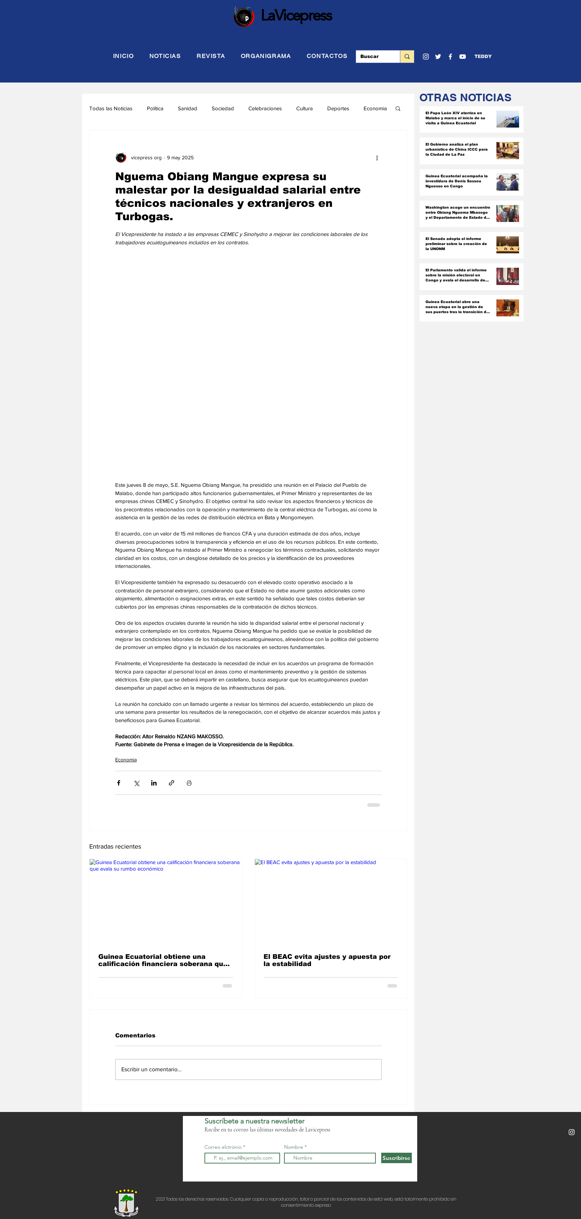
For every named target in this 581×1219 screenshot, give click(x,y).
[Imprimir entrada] (189, 782)
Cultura (304, 108)
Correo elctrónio (223, 1146)
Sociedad (223, 108)
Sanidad (187, 108)
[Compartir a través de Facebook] (118, 782)
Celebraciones (265, 108)
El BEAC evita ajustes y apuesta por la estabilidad (327, 960)
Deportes (338, 108)
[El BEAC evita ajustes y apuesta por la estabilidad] (331, 902)
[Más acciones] (377, 157)
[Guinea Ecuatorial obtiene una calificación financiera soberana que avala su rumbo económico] (166, 902)
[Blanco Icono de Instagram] (426, 57)
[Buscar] (372, 56)
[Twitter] (438, 57)
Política (155, 108)
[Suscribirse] (396, 1158)
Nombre (293, 1146)
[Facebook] (450, 57)
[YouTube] (463, 57)
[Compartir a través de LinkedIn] (153, 782)
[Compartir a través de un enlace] (171, 782)
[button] (483, 57)
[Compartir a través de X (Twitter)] (136, 782)
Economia (375, 108)
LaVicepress (296, 15)
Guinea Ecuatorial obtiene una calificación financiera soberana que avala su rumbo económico (163, 960)
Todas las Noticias (110, 108)
